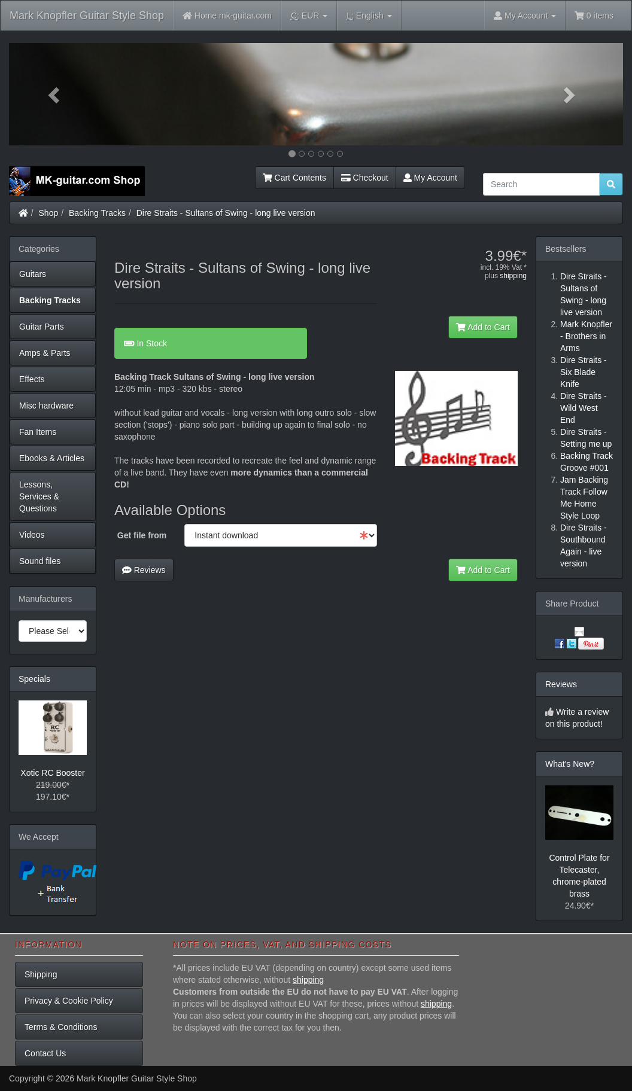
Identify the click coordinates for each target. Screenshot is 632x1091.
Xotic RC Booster (52, 773)
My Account (430, 177)
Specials (34, 679)
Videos (32, 535)
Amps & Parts (45, 353)
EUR (309, 16)
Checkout (364, 177)
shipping (513, 276)
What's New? (569, 764)
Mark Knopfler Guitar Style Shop (87, 16)
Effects (32, 379)
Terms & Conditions (61, 1027)
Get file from (141, 535)
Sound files (39, 561)
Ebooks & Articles (51, 458)
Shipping (41, 974)
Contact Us (45, 1053)
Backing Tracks (97, 213)
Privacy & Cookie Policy (69, 1000)
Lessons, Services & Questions (39, 496)
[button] (55, 94)
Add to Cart (483, 327)
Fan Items (37, 432)
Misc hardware (46, 405)
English (369, 16)
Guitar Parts (41, 326)
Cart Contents (294, 177)
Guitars (32, 274)
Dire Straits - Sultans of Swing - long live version (225, 213)
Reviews (144, 570)
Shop (49, 213)
